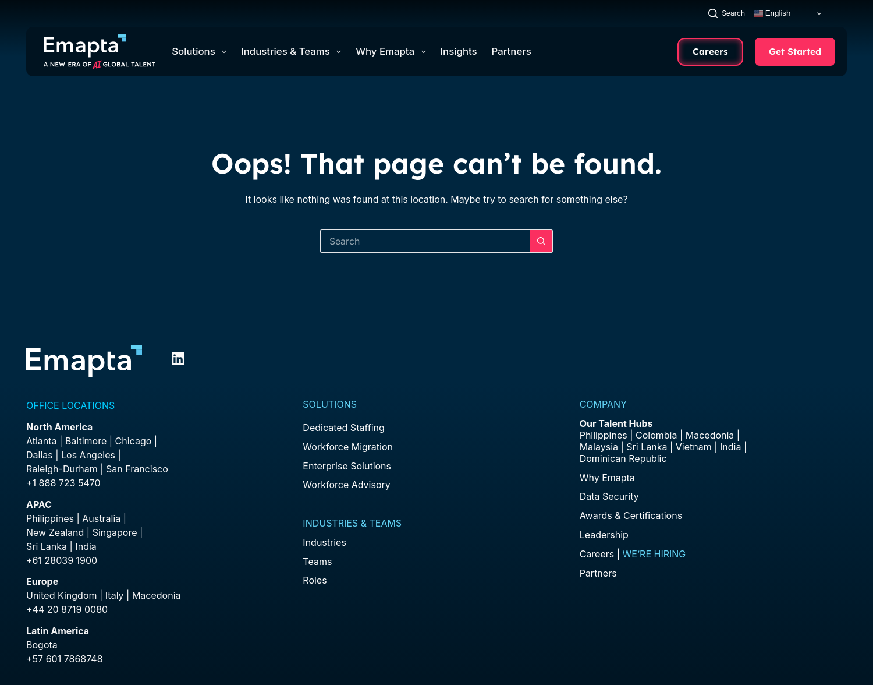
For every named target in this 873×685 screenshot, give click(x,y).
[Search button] (541, 241)
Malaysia (599, 447)
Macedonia (156, 595)
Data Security (609, 496)
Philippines (50, 518)
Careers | (633, 554)
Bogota (42, 645)
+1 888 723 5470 (63, 483)
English (772, 13)
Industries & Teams (293, 52)
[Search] (726, 13)
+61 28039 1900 (61, 560)
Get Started (795, 51)
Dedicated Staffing (343, 427)
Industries (324, 542)
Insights (459, 51)
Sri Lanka (46, 546)
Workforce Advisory (346, 484)
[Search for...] (425, 241)
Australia (101, 518)
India (730, 447)
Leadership (604, 535)
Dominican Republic (623, 458)
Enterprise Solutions (347, 466)
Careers (710, 51)
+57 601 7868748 (64, 659)
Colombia (656, 435)
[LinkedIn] (178, 358)
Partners (511, 51)
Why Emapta (393, 52)
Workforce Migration (348, 447)
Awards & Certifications (631, 515)
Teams (317, 561)
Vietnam (694, 447)
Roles (315, 580)
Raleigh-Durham (62, 469)
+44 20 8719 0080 (67, 609)
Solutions (201, 52)
